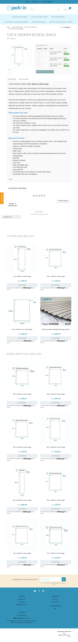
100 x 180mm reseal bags (56, 276)
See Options (22, 285)
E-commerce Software (62, 636)
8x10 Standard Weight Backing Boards (56, 329)
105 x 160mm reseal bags (56, 500)
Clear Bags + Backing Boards (16, 22)
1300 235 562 (21, 615)
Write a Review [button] (64, 200)
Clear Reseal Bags (20, 17)
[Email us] (35, 591)
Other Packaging (39, 22)
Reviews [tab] (11, 204)
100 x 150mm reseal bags (56, 394)
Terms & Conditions (56, 582)
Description (12, 79)
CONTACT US (35, 2)
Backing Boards (59, 17)
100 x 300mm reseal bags (56, 447)
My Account (21, 599)
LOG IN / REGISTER (47, 2)
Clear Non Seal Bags (40, 17)
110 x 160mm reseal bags (22, 553)
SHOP (27, 2)
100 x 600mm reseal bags (22, 500)
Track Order (21, 602)
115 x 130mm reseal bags (56, 553)
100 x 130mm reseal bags (22, 394)
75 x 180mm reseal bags (22, 276)
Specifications (24, 79)
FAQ (55, 608)
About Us (55, 599)
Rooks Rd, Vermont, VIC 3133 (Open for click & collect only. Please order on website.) (21, 621)
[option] (19, 55)
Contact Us (55, 602)
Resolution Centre (21, 604)
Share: (66, 27)
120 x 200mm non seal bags (22, 329)
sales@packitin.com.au (22, 618)
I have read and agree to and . (53, 583)
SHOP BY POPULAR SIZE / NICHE (61, 22)
